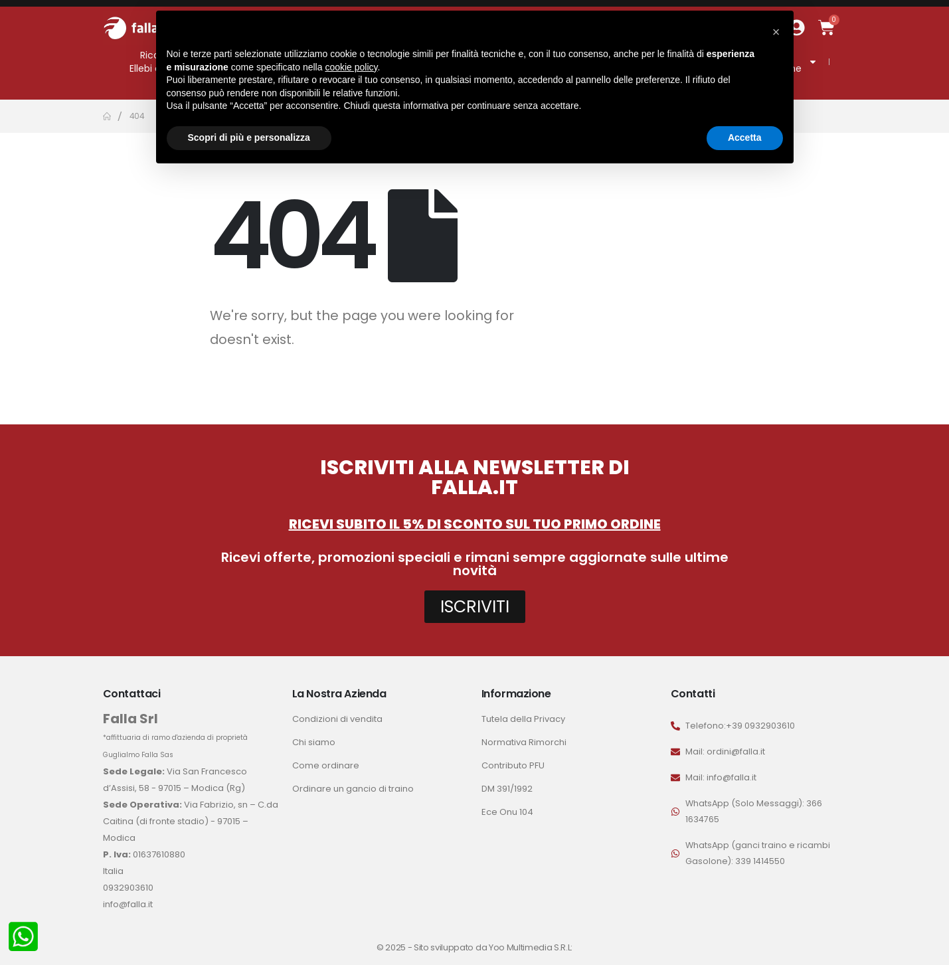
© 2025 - (395, 947)
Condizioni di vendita (337, 719)
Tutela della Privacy (523, 719)
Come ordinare (325, 765)
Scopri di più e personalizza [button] (249, 137)
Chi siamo (313, 742)
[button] (776, 32)
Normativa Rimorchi (523, 742)
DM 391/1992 (507, 788)
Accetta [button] (745, 137)
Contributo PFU (513, 765)
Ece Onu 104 (507, 812)
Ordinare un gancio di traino (353, 788)
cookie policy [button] (351, 67)
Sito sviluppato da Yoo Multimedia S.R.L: (493, 947)
